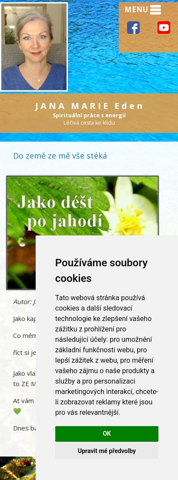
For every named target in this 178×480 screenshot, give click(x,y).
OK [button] (107, 433)
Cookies (10, 468)
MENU (142, 10)
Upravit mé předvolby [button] (107, 450)
